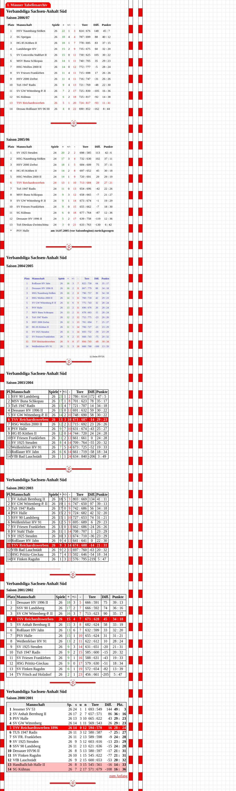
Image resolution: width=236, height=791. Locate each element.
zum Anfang (118, 776)
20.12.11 (121, 5)
